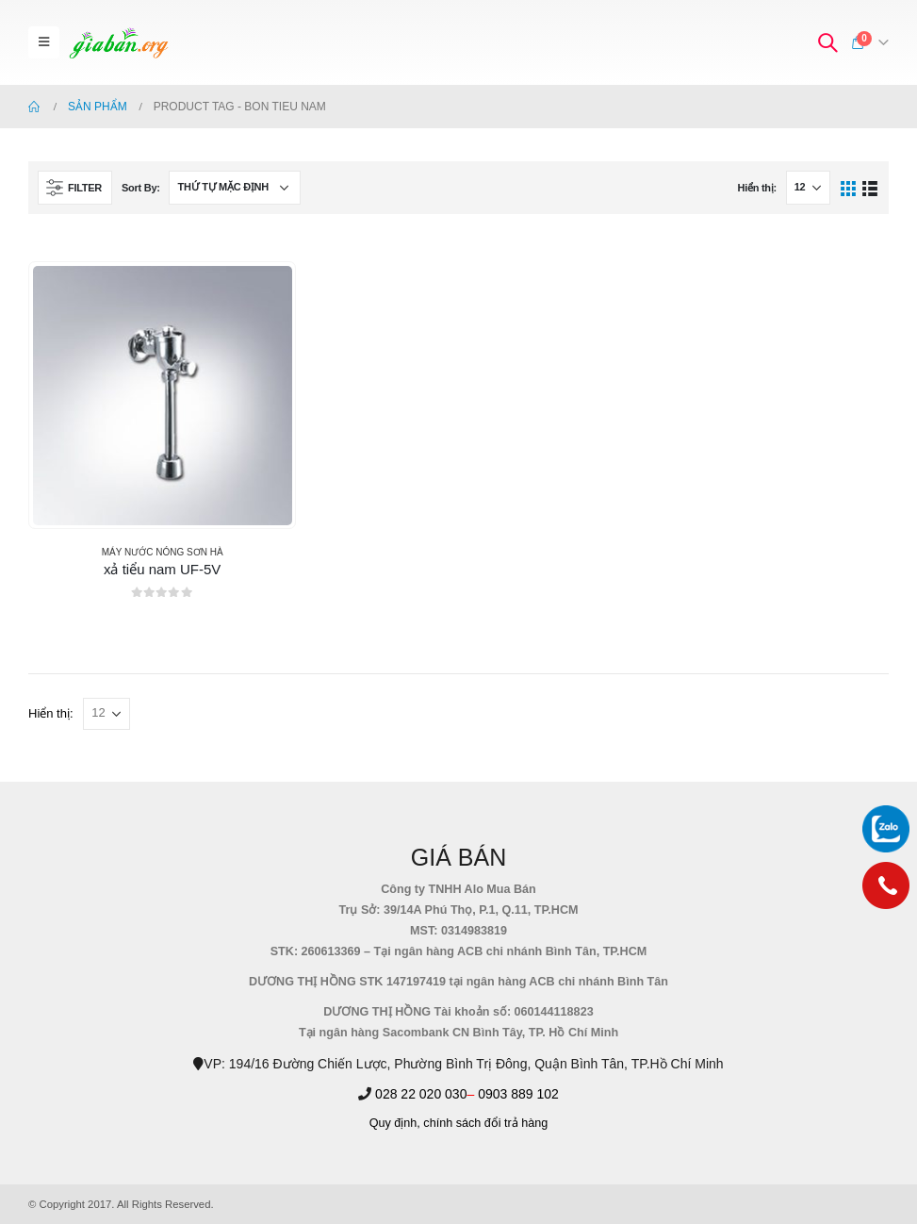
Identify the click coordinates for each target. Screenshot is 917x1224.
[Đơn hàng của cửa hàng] (235, 188)
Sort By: (141, 187)
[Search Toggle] (827, 42)
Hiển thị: (756, 187)
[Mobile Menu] (43, 42)
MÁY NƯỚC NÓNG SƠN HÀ (162, 552)
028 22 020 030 (421, 1093)
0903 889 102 (518, 1093)
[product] (162, 395)
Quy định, (394, 1123)
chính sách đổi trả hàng (485, 1123)
